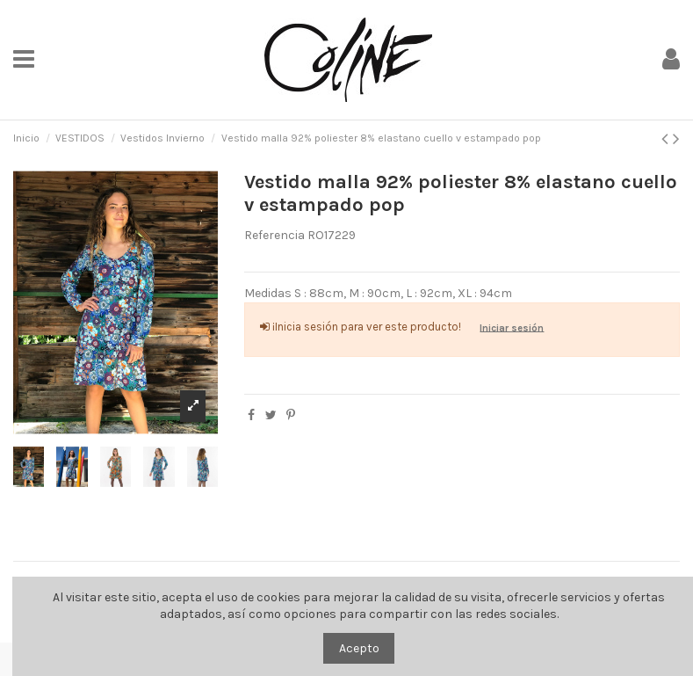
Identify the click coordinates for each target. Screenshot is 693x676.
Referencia (274, 235)
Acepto (359, 648)
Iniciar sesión (512, 327)
